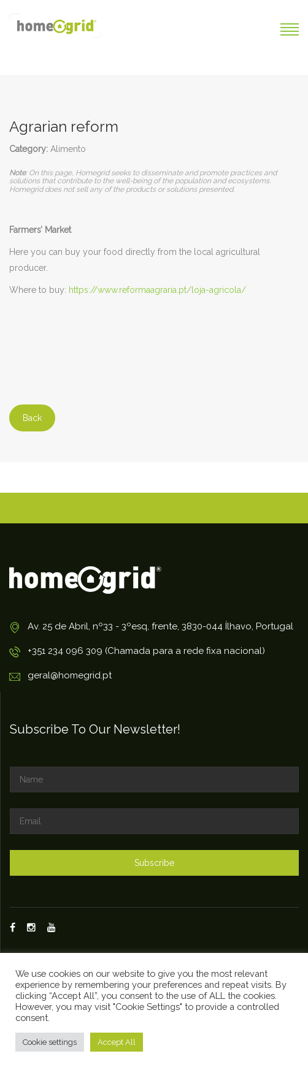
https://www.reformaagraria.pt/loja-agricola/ (157, 290)
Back (32, 418)
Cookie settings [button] (50, 1042)
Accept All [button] (117, 1042)
